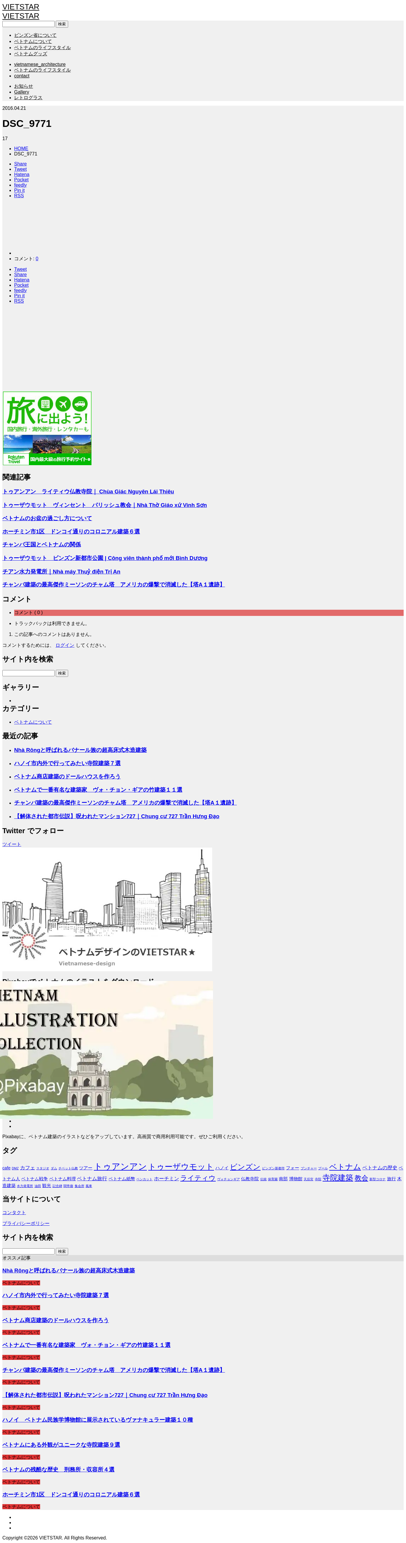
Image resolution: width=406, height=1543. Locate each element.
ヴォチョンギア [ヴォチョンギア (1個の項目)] (228, 1179)
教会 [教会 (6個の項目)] (361, 1178)
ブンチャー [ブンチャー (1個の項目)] (309, 1168)
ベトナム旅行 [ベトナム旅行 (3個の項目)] (92, 1178)
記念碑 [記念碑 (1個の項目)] (57, 1186)
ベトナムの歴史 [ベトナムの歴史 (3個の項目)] (379, 1168)
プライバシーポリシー (26, 1223)
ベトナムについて (33, 41)
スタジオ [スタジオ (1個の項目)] (42, 1168)
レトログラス (28, 97)
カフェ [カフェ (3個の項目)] (27, 1168)
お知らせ (23, 86)
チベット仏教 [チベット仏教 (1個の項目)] (68, 1168)
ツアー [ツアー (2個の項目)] (85, 1168)
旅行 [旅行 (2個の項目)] (391, 1178)
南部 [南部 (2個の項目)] (283, 1178)
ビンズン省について (35, 35)
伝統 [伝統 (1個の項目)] (263, 1179)
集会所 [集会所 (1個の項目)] (79, 1186)
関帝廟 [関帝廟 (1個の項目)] (68, 1186)
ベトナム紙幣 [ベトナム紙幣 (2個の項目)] (122, 1178)
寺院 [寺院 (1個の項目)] (318, 1179)
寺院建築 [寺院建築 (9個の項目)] (337, 1177)
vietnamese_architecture (40, 64)
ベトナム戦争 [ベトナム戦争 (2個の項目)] (34, 1178)
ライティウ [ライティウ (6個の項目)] (198, 1178)
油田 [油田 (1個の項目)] (38, 1186)
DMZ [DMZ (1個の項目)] (15, 1168)
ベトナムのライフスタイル (42, 47)
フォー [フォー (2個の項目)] (292, 1168)
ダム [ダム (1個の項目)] (54, 1168)
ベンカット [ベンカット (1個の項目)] (144, 1179)
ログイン (64, 645)
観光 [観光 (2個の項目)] (46, 1185)
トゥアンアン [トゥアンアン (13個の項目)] (120, 1166)
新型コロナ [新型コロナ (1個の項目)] (377, 1179)
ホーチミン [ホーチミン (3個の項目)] (166, 1178)
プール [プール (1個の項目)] (323, 1168)
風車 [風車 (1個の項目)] (89, 1186)
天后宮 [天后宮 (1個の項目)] (308, 1179)
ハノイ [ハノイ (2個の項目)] (222, 1168)
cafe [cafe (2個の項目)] (6, 1168)
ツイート (11, 844)
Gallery (21, 92)
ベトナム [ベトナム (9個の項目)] (345, 1166)
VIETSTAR (20, 6)
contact (22, 75)
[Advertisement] (179, 350)
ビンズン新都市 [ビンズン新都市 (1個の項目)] (273, 1168)
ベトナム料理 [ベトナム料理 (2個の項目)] (62, 1178)
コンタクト (14, 1212)
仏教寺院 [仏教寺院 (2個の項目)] (250, 1178)
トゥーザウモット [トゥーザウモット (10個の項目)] (181, 1166)
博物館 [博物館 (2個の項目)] (295, 1178)
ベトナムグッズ (30, 53)
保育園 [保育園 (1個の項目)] (273, 1179)
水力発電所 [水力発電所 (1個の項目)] (25, 1186)
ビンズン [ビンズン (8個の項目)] (245, 1167)
